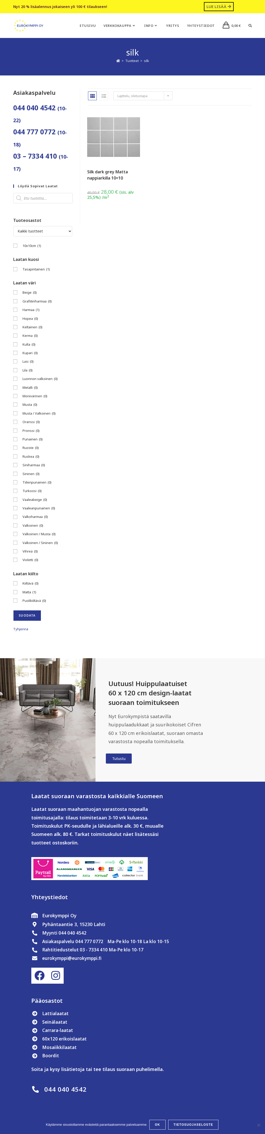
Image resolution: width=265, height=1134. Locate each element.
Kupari (30, 353)
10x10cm (32, 246)
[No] (258, 1125)
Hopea (30, 319)
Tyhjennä (20, 629)
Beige (30, 293)
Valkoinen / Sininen (40, 543)
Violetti (30, 560)
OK (158, 1125)
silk (146, 60)
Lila (28, 370)
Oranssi (31, 422)
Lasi (28, 361)
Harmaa (31, 310)
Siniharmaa (34, 465)
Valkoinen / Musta (39, 534)
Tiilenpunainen (37, 482)
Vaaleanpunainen (39, 508)
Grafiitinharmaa (37, 301)
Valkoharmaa (35, 517)
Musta (30, 405)
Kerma (30, 336)
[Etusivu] (118, 60)
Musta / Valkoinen (39, 413)
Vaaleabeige (35, 500)
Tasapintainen (36, 269)
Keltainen (32, 327)
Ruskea (31, 457)
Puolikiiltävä (34, 601)
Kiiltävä (31, 583)
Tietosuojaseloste (194, 1125)
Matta (29, 592)
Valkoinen (33, 526)
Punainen (33, 439)
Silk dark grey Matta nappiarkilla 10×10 (107, 175)
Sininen (31, 474)
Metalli (30, 388)
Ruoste (31, 448)
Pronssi (31, 431)
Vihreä (30, 551)
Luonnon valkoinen (40, 379)
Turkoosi (32, 491)
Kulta (29, 344)
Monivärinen (35, 396)
